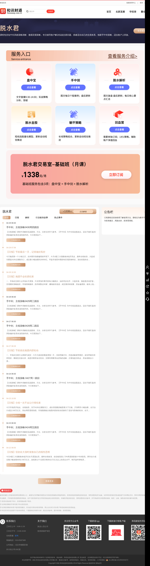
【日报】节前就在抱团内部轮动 (22, 350)
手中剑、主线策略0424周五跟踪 (22, 427)
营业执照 (83, 557)
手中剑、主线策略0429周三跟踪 (22, 301)
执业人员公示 (43, 526)
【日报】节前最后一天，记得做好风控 (25, 252)
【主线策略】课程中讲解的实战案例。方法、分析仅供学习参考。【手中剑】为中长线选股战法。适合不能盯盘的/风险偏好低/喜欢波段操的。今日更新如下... (51, 384)
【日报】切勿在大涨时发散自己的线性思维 (28, 452)
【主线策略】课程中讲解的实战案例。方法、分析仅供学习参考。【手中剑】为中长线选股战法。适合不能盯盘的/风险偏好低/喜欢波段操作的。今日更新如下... (51, 233)
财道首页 (3, 3)
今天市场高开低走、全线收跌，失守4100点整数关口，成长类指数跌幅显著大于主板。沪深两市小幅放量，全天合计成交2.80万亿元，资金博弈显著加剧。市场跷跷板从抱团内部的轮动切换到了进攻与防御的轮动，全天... (51, 408)
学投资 (132, 11)
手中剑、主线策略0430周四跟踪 (22, 227)
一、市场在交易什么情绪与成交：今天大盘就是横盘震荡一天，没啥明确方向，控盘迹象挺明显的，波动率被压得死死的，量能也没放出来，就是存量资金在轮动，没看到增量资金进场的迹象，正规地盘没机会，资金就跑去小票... (50, 358)
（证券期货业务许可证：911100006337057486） (103, 557)
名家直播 (120, 11)
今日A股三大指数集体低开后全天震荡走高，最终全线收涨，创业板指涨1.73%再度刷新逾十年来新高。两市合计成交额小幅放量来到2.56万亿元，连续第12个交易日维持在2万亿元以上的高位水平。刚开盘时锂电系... (51, 458)
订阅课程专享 (15, 240)
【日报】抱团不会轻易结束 (20, 276)
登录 (141, 3)
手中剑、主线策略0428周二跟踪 (22, 326)
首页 (109, 11)
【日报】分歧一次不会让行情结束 (23, 402)
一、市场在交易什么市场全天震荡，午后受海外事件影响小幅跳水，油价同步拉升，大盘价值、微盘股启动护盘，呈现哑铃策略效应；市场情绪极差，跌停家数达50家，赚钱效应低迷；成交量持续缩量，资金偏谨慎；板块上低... (50, 282)
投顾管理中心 (131, 3)
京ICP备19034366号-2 (37, 557)
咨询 (16, 536)
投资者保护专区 (44, 531)
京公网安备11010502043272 (118, 560)
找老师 (50, 11)
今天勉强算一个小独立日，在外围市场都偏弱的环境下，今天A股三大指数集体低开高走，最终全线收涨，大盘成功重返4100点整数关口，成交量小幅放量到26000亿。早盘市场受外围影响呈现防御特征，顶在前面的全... (50, 258)
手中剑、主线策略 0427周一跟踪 (23, 378)
